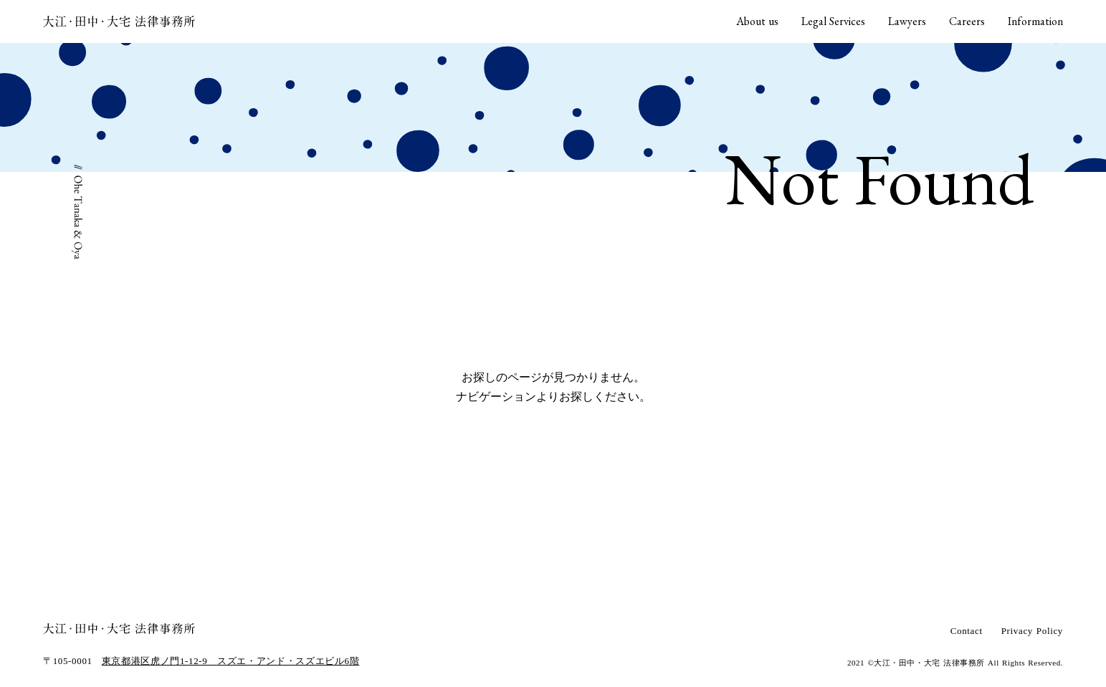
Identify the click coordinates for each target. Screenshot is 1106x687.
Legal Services (833, 21)
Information (1035, 21)
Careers (967, 21)
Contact (966, 630)
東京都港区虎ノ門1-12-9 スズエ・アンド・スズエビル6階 (231, 660)
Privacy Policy (1032, 630)
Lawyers (907, 21)
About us (757, 21)
